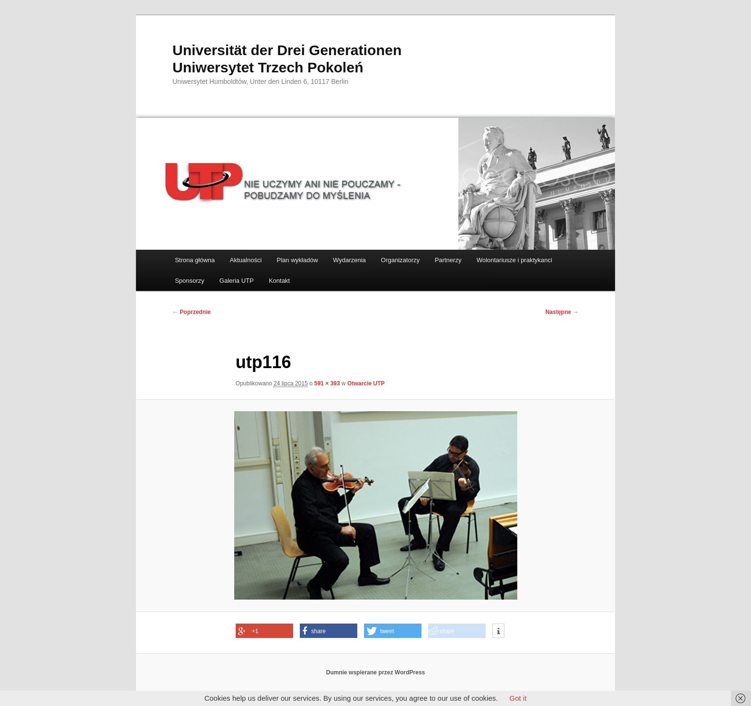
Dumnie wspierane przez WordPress (375, 672)
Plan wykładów (297, 260)
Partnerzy (448, 260)
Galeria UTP (236, 280)
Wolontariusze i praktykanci (514, 260)
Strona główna (195, 260)
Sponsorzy (189, 280)
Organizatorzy (400, 260)
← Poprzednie (191, 312)
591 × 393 (327, 383)
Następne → (562, 312)
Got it (517, 698)
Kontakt (279, 280)
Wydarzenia (349, 260)
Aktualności (246, 260)
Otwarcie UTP (366, 383)
